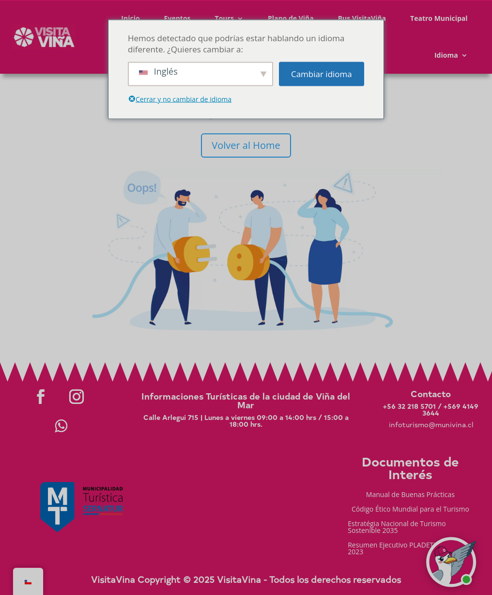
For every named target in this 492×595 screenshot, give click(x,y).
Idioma (446, 55)
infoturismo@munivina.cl (431, 424)
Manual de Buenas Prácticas (410, 495)
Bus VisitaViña (362, 18)
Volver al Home (246, 145)
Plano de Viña (291, 18)
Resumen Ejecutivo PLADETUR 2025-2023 (405, 549)
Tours (224, 18)
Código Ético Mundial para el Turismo (410, 510)
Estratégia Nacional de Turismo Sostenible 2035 (397, 527)
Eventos (177, 18)
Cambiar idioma (321, 74)
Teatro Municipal (439, 18)
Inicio (130, 18)
